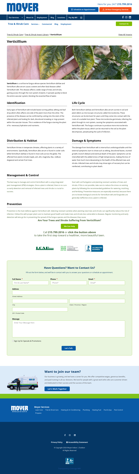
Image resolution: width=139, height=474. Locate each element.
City (13, 305)
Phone (54, 279)
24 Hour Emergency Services (115, 9)
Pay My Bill (75, 17)
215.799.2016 (124, 4)
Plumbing (86, 410)
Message (15, 319)
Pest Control (118, 410)
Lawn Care (39, 410)
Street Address (17, 296)
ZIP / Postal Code (18, 313)
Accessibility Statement (77, 442)
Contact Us (124, 24)
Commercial (47, 24)
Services (35, 24)
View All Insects (125, 34)
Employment (42, 17)
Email (92, 279)
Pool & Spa (108, 410)
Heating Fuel (96, 410)
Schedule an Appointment (83, 9)
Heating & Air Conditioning (70, 410)
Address (15, 289)
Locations (61, 17)
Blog (52, 17)
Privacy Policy (56, 442)
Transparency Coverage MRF (69, 468)
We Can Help (69, 226)
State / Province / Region (78, 305)
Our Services (16, 17)
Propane (38, 413)
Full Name (17, 279)
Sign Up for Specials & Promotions (27, 341)
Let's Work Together (57, 389)
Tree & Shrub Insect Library (37, 34)
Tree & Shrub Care (18, 23)
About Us (29, 17)
